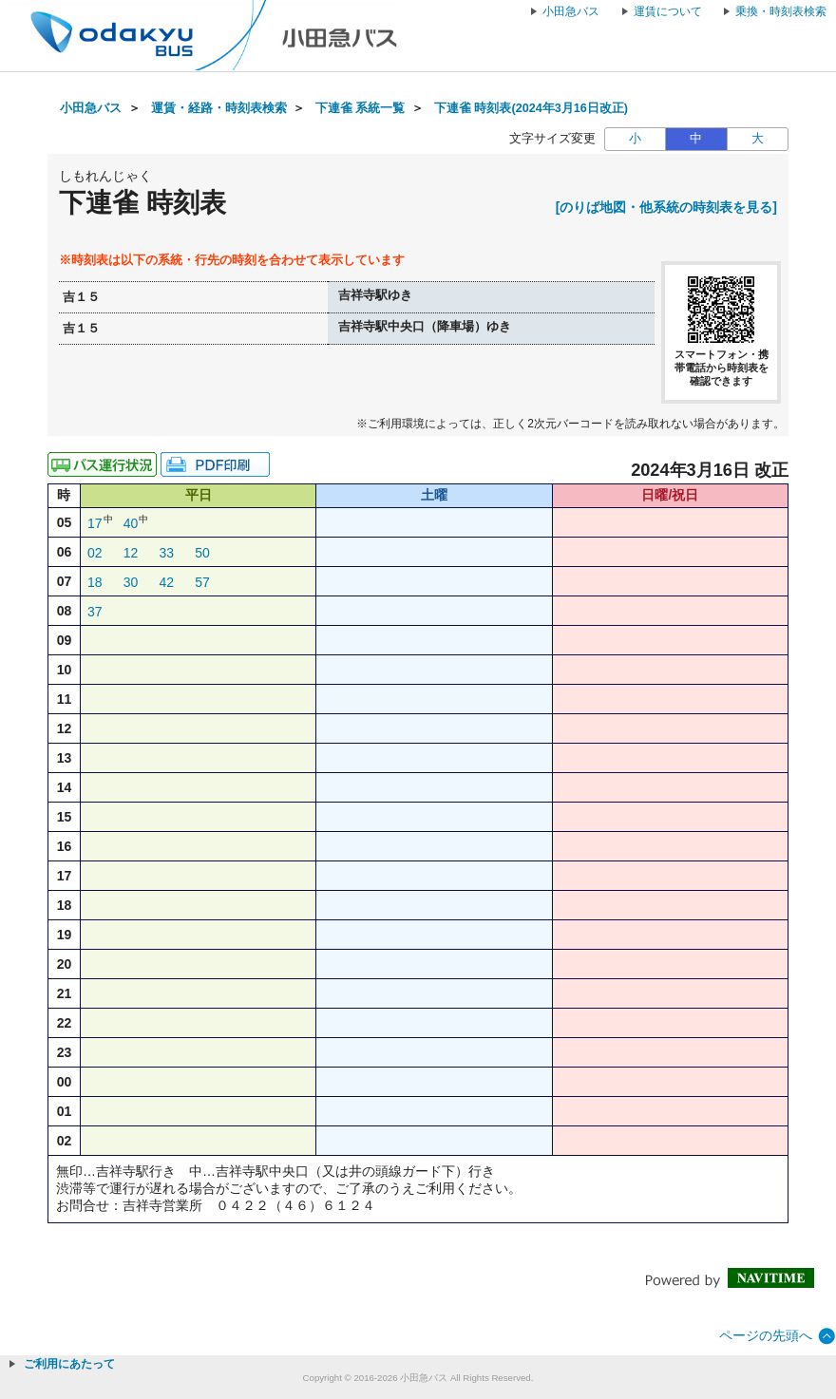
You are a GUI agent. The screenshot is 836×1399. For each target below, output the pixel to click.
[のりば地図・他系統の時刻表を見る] (666, 207)
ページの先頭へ (765, 1335)
